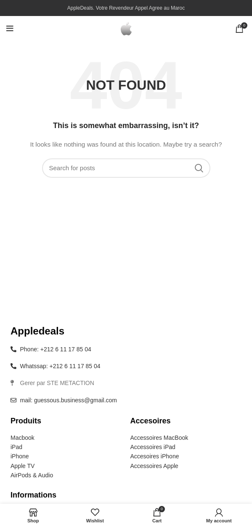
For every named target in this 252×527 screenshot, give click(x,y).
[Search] (126, 168)
